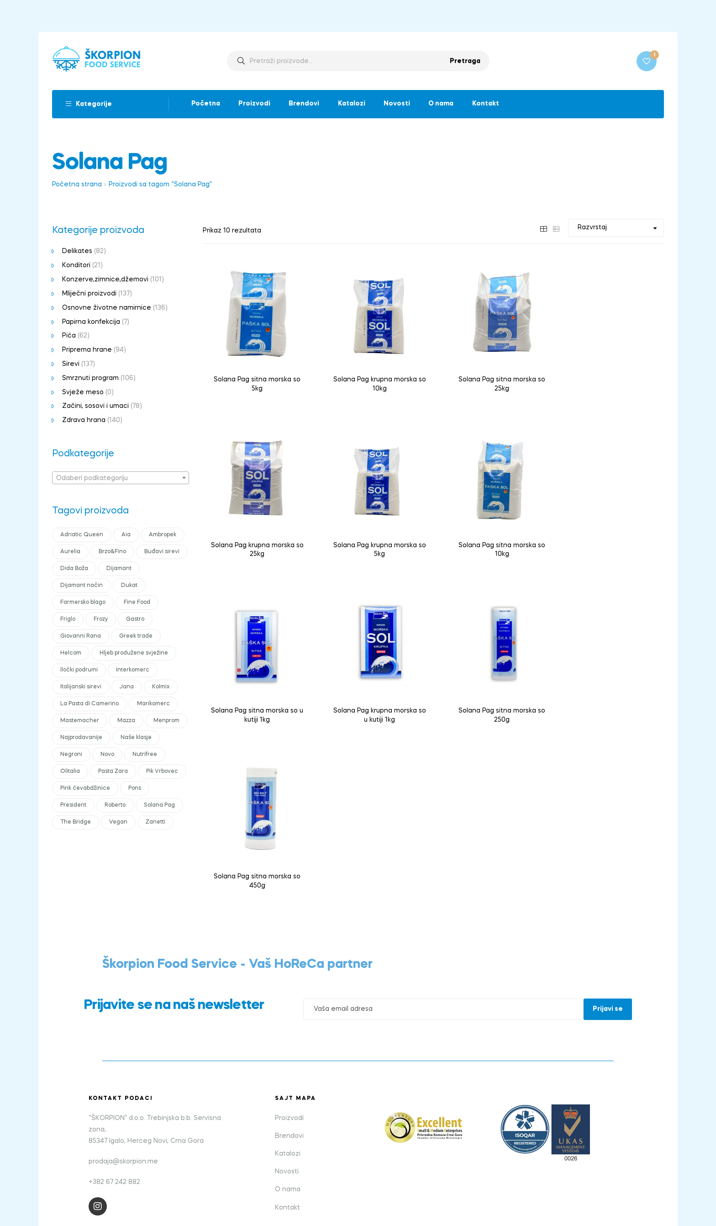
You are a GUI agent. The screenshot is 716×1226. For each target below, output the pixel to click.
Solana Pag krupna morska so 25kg (611, 381)
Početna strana (77, 186)
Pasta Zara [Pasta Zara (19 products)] (113, 772)
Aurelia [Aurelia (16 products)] (70, 552)
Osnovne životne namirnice (106, 309)
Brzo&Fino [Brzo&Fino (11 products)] (112, 552)
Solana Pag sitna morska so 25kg (492, 381)
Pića (69, 337)
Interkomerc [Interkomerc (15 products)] (132, 671)
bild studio (391, 1186)
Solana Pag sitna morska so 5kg (255, 381)
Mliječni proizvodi (89, 294)
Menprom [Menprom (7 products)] (166, 721)
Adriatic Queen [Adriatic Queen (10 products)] (81, 536)
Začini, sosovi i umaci (95, 407)
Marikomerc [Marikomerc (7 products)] (153, 705)
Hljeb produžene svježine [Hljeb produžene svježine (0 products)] (134, 654)
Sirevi (70, 365)
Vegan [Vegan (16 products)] (118, 823)
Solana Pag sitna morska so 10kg (374, 543)
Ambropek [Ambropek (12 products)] (162, 536)
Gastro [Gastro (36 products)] (135, 620)
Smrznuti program (90, 379)
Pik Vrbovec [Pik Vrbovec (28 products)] (162, 772)
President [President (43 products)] (73, 806)
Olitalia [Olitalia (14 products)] (70, 772)
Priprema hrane (87, 351)
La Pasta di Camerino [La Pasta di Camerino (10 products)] (89, 705)
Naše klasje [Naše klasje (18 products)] (136, 738)
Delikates (77, 252)
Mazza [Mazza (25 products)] (126, 721)
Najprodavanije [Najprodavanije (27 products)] (81, 738)
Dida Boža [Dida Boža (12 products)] (74, 569)
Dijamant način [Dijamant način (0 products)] (81, 586)
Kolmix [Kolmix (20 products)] (161, 688)
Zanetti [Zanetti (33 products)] (155, 823)
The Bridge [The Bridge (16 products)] (75, 823)
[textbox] (121, 479)
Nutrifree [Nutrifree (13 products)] (144, 755)
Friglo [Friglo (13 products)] (67, 620)
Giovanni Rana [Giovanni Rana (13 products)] (80, 637)
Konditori (76, 267)
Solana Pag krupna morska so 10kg (374, 381)
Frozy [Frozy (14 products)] (101, 620)
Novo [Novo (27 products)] (107, 755)
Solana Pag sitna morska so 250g (255, 705)
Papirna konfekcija (91, 323)
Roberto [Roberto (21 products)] (115, 806)
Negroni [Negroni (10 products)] (71, 755)
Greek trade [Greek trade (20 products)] (136, 637)
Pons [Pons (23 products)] (134, 789)
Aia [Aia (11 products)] (126, 536)
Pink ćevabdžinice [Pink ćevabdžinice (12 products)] (85, 789)
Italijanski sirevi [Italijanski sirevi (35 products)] (80, 688)
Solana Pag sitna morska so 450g (374, 705)
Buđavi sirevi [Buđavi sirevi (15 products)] (161, 552)
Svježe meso (83, 393)
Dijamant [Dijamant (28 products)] (119, 569)
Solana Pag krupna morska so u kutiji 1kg (611, 543)
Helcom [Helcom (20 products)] (70, 654)
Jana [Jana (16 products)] (127, 688)
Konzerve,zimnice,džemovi (105, 280)
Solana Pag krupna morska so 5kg (255, 543)
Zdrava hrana (83, 421)
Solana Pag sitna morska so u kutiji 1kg (492, 543)
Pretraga (465, 61)
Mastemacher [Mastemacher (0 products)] (79, 721)
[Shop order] (616, 229)
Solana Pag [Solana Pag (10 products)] (159, 806)
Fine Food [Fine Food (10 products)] (137, 603)
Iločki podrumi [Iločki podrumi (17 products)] (79, 671)
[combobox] (120, 478)
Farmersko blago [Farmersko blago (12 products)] (82, 603)
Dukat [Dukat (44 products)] (129, 586)
